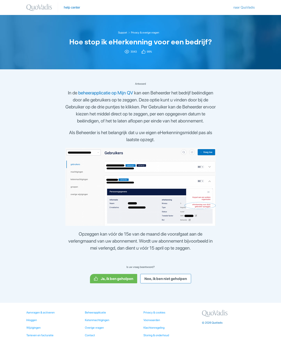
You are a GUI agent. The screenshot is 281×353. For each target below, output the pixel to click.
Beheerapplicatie (95, 312)
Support (122, 32)
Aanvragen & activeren (40, 312)
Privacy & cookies (154, 312)
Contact (90, 335)
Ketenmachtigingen (97, 320)
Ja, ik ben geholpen (113, 278)
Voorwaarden (151, 320)
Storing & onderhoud (156, 335)
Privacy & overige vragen (145, 32)
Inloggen (31, 320)
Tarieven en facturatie (39, 335)
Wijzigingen (33, 327)
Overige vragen (94, 327)
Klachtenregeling (154, 327)
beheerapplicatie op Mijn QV (105, 93)
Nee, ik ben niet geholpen (165, 278)
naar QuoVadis (244, 7)
